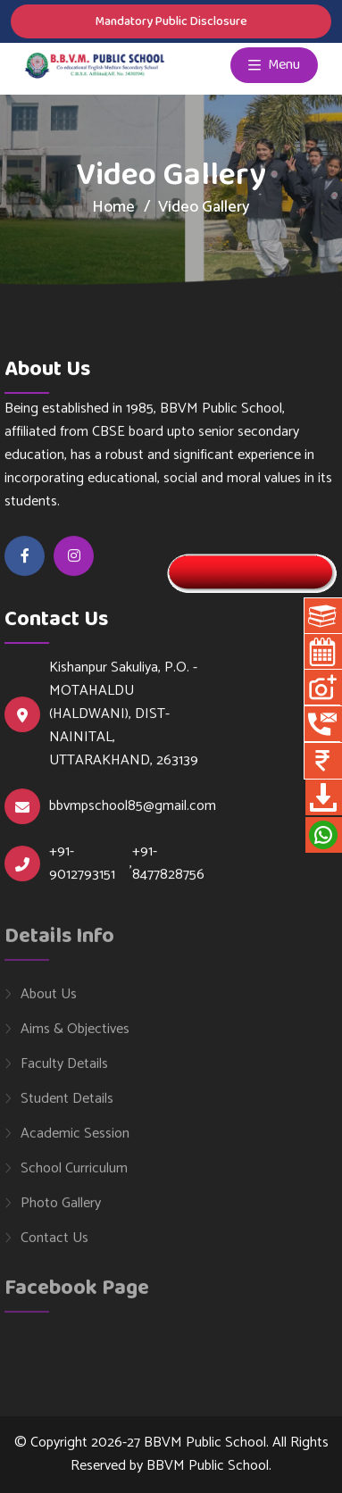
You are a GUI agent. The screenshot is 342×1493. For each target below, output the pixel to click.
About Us (49, 1000)
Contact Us (54, 1244)
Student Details (67, 1105)
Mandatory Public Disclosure (171, 21)
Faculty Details (64, 1070)
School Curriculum (74, 1174)
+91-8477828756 (168, 863)
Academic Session (75, 1139)
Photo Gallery (61, 1209)
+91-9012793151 (82, 863)
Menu (274, 65)
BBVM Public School (207, 1466)
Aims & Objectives (75, 1035)
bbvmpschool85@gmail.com (132, 806)
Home (113, 207)
